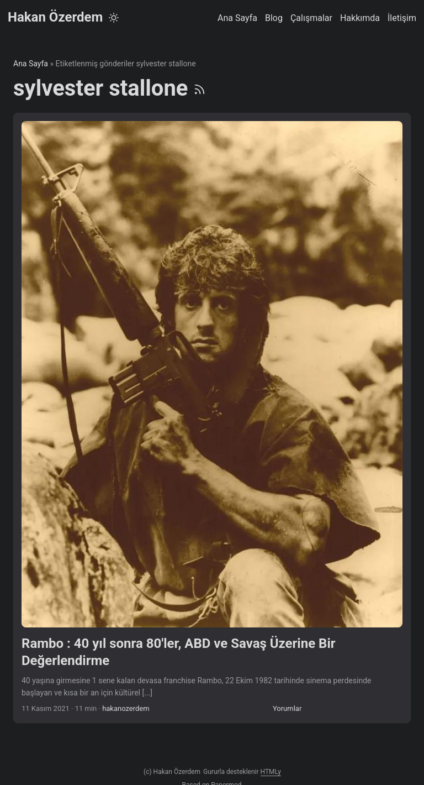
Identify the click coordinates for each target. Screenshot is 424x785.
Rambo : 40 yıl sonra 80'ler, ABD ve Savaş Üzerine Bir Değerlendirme (179, 652)
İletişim (402, 18)
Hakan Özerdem (55, 17)
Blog (274, 18)
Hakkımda (360, 18)
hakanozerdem (126, 708)
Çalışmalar (311, 18)
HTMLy (271, 772)
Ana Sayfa (237, 18)
